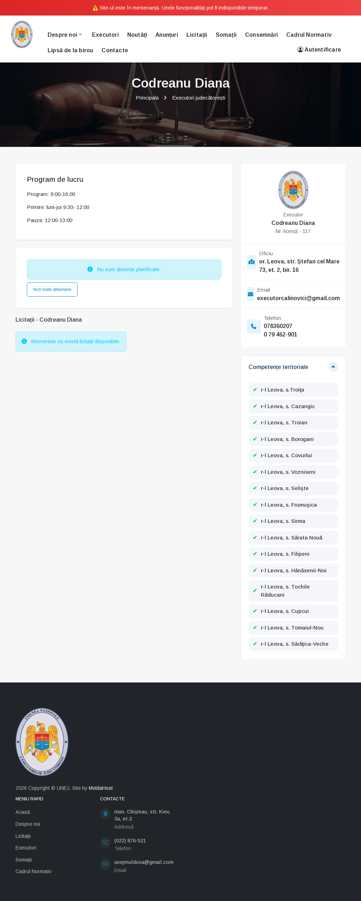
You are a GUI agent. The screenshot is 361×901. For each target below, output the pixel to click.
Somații (226, 35)
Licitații (196, 35)
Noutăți (137, 35)
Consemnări (261, 35)
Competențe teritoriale (278, 367)
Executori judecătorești (198, 98)
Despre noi (64, 35)
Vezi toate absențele (52, 289)
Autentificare (319, 50)
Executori (105, 35)
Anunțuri (166, 35)
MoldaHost (101, 788)
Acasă (23, 812)
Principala (147, 98)
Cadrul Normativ (309, 35)
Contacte (115, 50)
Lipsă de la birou (70, 50)
